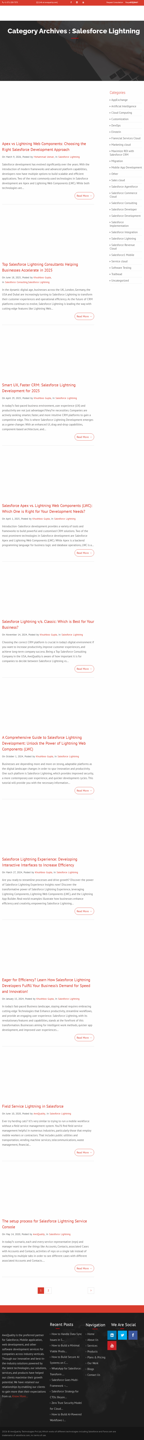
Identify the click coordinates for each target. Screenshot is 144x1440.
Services (92, 1345)
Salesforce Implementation (119, 224)
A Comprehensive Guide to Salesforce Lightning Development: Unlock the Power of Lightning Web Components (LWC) (44, 743)
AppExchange (119, 100)
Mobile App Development (126, 167)
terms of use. (40, 1435)
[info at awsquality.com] (48, 2)
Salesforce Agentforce (124, 186)
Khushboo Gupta (42, 277)
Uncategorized (120, 280)
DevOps (116, 125)
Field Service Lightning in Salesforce (33, 1106)
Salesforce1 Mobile (122, 255)
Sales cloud (118, 180)
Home (90, 1334)
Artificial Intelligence (123, 106)
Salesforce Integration (124, 232)
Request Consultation (114, 2)
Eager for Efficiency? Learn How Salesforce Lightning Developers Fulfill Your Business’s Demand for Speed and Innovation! (46, 985)
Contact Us (93, 1375)
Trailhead (116, 274)
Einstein (116, 132)
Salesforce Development (126, 216)
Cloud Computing (121, 112)
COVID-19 (134, 2)
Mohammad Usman (44, 156)
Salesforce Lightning (69, 156)
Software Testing (121, 267)
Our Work (92, 1363)
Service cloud (119, 261)
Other (114, 174)
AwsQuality (39, 1113)
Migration (117, 161)
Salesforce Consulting (16, 282)
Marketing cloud (121, 144)
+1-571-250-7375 (11, 2)
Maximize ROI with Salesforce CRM (122, 152)
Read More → (84, 195)
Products (92, 1351)
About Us (92, 1340)
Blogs (90, 1369)
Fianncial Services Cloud (125, 138)
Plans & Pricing (96, 1357)
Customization (119, 119)
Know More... (20, 1396)
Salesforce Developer (124, 209)
